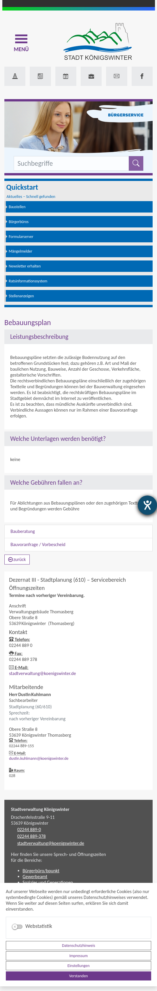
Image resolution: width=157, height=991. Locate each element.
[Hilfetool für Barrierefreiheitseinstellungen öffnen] (147, 505)
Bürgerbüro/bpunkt (41, 870)
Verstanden (78, 975)
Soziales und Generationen (48, 882)
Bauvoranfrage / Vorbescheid (37, 544)
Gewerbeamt (35, 876)
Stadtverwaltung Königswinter (40, 809)
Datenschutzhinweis (78, 945)
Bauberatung (22, 531)
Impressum (78, 955)
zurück (17, 559)
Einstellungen (78, 965)
